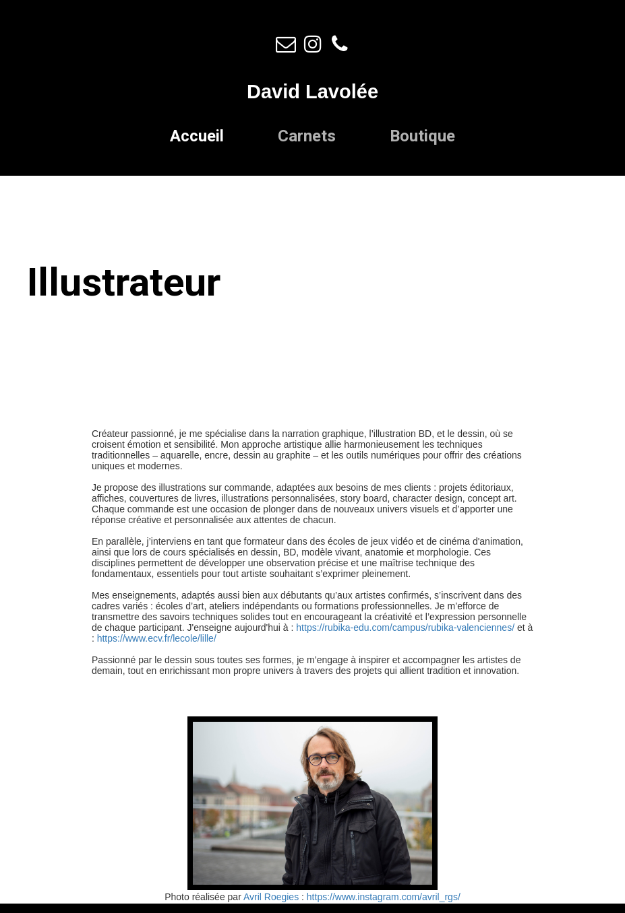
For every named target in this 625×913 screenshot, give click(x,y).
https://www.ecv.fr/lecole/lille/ (156, 638)
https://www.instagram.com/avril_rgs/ (383, 896)
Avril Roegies (271, 896)
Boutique (422, 136)
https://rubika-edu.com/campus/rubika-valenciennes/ (405, 627)
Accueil (197, 136)
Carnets (307, 136)
